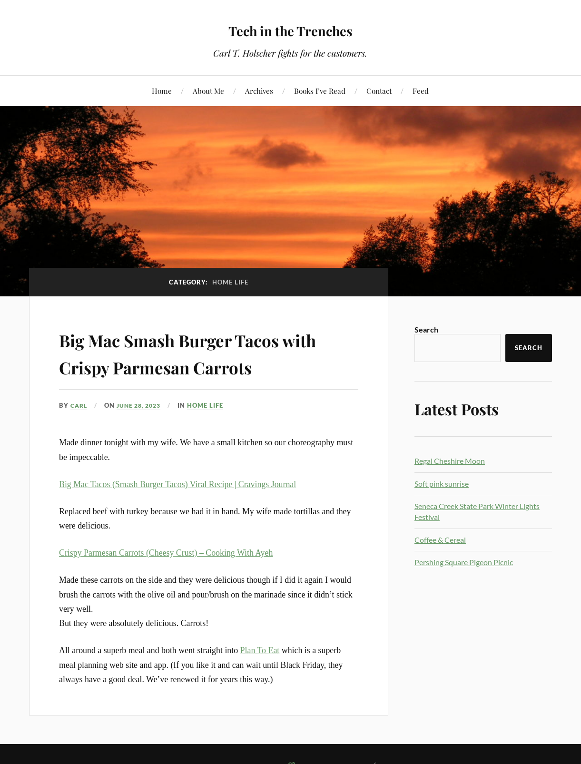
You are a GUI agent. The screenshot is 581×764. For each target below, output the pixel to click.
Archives (259, 91)
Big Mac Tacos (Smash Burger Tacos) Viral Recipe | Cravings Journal (177, 484)
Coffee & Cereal (440, 539)
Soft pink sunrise (441, 483)
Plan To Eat (260, 650)
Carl (79, 405)
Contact (379, 91)
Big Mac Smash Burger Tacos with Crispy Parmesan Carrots (205, 352)
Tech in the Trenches (290, 29)
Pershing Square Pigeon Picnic (463, 562)
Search (426, 329)
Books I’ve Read (319, 91)
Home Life (212, 405)
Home (162, 91)
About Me (208, 91)
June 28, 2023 (142, 405)
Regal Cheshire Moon (449, 460)
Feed (421, 91)
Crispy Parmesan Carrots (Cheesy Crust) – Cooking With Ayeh (166, 553)
